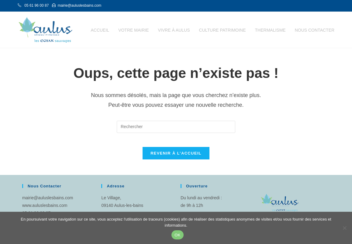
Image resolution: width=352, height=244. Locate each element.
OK (177, 235)
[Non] (344, 228)
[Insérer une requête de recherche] (176, 127)
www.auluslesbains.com (44, 209)
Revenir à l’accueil (176, 157)
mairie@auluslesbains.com (47, 202)
